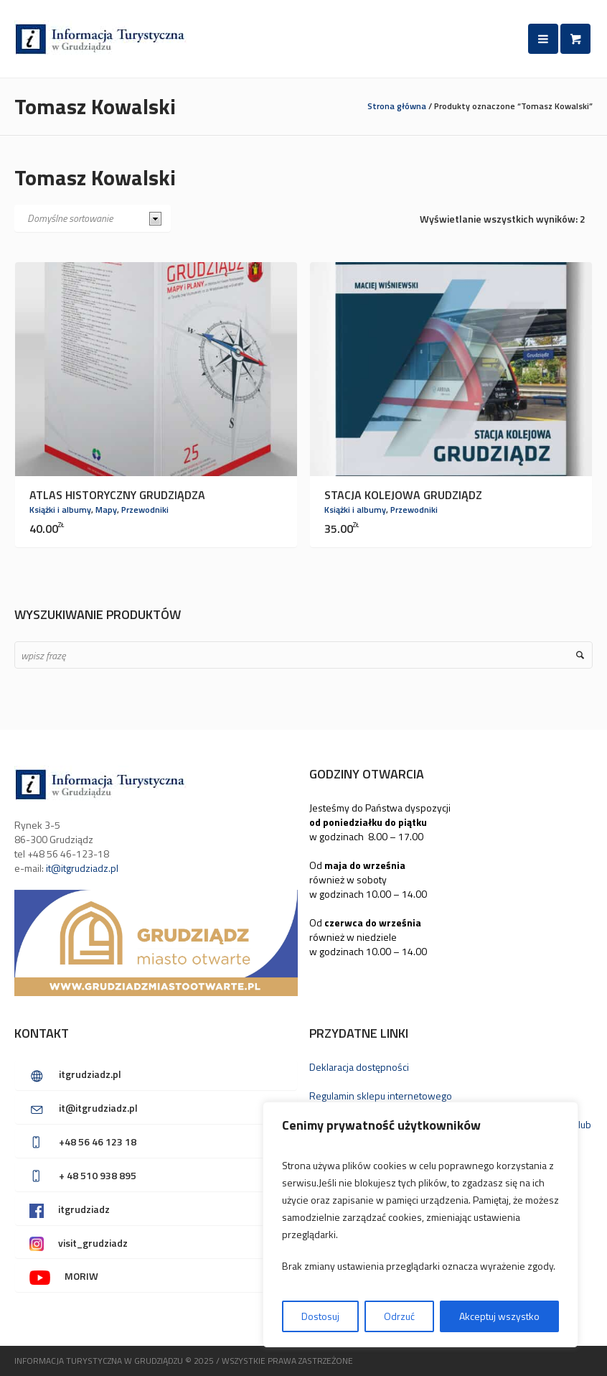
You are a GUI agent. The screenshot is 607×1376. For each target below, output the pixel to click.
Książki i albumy (60, 509)
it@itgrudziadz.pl (82, 867)
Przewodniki (145, 509)
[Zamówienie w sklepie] (92, 218)
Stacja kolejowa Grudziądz (403, 494)
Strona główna (396, 106)
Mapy (106, 509)
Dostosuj (320, 1316)
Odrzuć (399, 1316)
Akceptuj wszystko (499, 1316)
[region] (420, 1224)
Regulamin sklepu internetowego (380, 1095)
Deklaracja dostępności (359, 1066)
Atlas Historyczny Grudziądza (117, 494)
